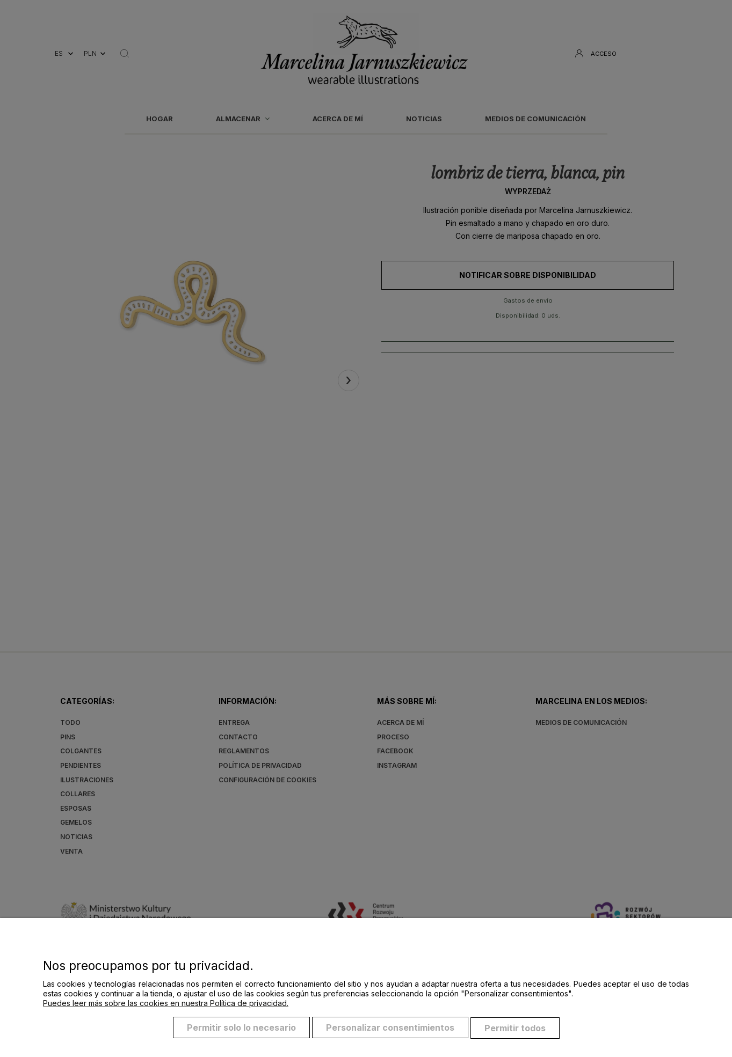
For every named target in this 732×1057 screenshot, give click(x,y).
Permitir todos (515, 1029)
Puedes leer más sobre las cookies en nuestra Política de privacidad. (165, 1004)
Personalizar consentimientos (390, 1029)
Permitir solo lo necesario (241, 1029)
